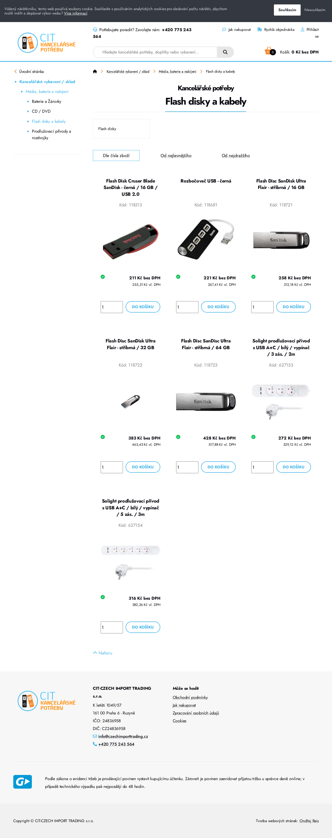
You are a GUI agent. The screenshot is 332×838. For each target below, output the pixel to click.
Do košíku (143, 307)
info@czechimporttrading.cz (123, 736)
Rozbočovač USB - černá (206, 181)
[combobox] (155, 52)
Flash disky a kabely (49, 121)
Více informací (75, 13)
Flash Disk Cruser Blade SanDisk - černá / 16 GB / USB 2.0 (130, 188)
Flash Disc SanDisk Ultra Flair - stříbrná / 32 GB (130, 344)
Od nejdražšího (236, 155)
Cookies (179, 721)
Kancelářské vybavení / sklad (47, 82)
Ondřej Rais (309, 821)
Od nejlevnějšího (176, 155)
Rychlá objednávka (275, 29)
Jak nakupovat (236, 29)
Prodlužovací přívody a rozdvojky (51, 134)
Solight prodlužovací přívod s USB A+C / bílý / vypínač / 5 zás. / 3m (130, 508)
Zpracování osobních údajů (196, 713)
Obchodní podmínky (190, 697)
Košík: (292, 52)
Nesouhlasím (315, 10)
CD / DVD (41, 111)
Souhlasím (287, 10)
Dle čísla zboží (116, 155)
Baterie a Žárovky (46, 101)
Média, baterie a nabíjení (47, 91)
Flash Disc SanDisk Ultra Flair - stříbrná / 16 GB (281, 184)
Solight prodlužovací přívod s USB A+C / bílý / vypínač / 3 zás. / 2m (281, 347)
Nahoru (102, 653)
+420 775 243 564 (116, 744)
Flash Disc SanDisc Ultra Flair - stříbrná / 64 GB (206, 344)
